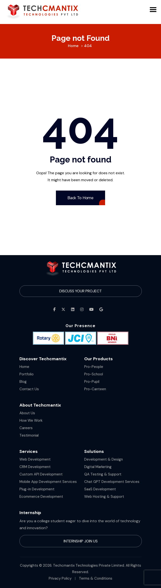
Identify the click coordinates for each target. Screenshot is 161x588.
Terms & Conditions (95, 578)
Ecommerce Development (41, 496)
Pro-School (93, 374)
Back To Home (80, 198)
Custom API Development (41, 474)
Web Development (35, 459)
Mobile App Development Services (48, 481)
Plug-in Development (36, 489)
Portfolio (26, 374)
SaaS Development (100, 489)
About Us (27, 413)
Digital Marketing (98, 466)
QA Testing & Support (102, 474)
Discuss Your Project (80, 291)
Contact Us (29, 389)
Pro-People (93, 366)
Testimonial (29, 435)
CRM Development (35, 466)
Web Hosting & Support (104, 496)
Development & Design (103, 459)
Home (24, 366)
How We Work (30, 420)
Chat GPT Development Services (111, 481)
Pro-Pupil (91, 381)
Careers (26, 428)
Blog (23, 381)
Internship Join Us (81, 541)
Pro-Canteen (95, 389)
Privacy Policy (60, 578)
